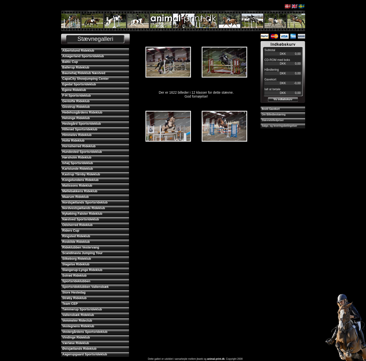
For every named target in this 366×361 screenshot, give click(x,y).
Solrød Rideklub (74, 275)
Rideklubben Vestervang (80, 247)
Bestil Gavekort (271, 109)
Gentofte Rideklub (76, 101)
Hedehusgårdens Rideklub (82, 112)
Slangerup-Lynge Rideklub (82, 270)
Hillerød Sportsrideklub (80, 129)
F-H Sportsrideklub (76, 95)
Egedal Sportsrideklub (79, 84)
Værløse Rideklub (75, 343)
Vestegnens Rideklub (78, 326)
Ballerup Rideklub (75, 67)
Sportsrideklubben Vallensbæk (85, 287)
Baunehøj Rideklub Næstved (83, 73)
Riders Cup (70, 230)
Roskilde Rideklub (76, 242)
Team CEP (70, 303)
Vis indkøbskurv (282, 99)
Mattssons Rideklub (77, 185)
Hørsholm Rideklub (76, 157)
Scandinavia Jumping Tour (82, 253)
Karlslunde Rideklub (77, 168)
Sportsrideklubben (76, 281)
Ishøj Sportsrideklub (77, 163)
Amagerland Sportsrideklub (83, 56)
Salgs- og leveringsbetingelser (279, 125)
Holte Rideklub (73, 140)
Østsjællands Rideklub (79, 348)
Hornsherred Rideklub (79, 146)
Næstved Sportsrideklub (80, 219)
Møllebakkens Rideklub (80, 191)
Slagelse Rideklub (75, 264)
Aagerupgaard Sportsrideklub (84, 354)
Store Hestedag (74, 292)
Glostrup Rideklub (76, 107)
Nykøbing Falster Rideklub (82, 213)
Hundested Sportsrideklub (82, 152)
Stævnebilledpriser (273, 120)
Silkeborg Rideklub (76, 258)
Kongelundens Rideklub (80, 180)
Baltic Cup (70, 62)
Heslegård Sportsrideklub (81, 123)
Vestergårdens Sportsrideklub (85, 332)
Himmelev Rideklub (77, 135)
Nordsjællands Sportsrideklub (85, 202)
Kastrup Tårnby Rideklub (81, 174)
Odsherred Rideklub (77, 225)
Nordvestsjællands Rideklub (83, 208)
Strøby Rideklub (74, 298)
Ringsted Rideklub (76, 236)
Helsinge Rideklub (76, 118)
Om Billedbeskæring (274, 114)
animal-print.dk (216, 359)
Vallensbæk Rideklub (78, 315)
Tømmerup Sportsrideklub (82, 309)
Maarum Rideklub (75, 197)
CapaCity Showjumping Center (85, 78)
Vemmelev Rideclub (77, 320)
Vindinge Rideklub (76, 337)
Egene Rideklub (74, 90)
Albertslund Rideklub (78, 50)
